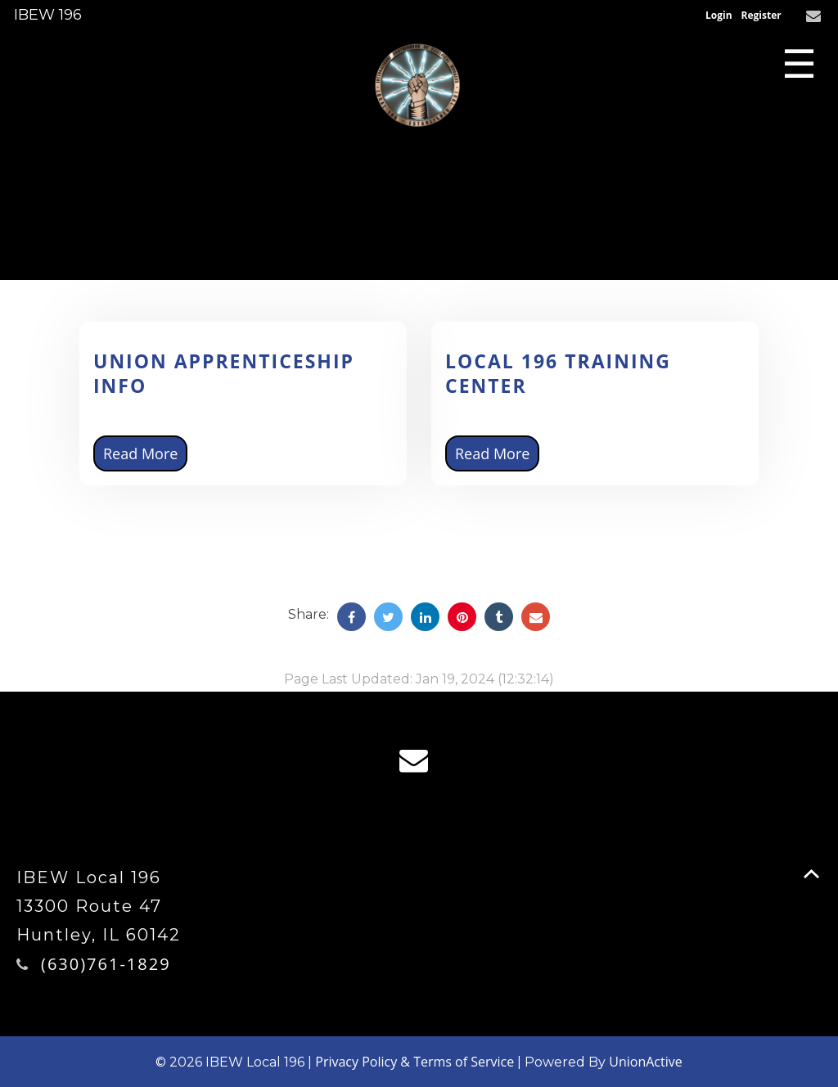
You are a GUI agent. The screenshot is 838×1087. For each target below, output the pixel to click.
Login (718, 15)
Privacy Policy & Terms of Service (414, 1062)
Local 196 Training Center (558, 373)
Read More (140, 453)
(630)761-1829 (106, 964)
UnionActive (645, 1062)
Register (761, 15)
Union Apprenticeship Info (223, 373)
